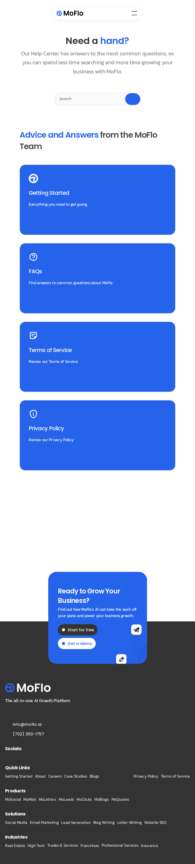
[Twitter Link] (30, 748)
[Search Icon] (97, 99)
